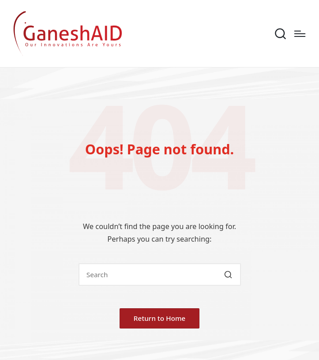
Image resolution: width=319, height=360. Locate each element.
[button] (228, 274)
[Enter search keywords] (160, 274)
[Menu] (299, 34)
